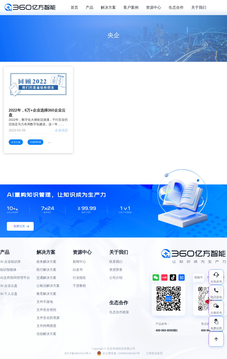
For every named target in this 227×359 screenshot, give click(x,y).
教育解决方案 (46, 294)
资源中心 (153, 7)
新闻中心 (79, 261)
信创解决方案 (46, 334)
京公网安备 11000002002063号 (118, 353)
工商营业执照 (154, 353)
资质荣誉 (115, 269)
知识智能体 (8, 269)
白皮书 (78, 269)
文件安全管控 (46, 310)
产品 (89, 7)
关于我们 (198, 7)
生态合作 (176, 7)
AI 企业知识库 (10, 261)
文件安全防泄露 (48, 318)
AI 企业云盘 (8, 286)
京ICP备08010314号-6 (77, 353)
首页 (74, 7)
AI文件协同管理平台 (15, 278)
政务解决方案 (46, 261)
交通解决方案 (46, 278)
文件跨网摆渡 (46, 326)
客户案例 (130, 7)
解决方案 (108, 7)
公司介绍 (115, 278)
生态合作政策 (119, 312)
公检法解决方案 (48, 286)
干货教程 (79, 286)
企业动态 (61, 130)
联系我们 (115, 261)
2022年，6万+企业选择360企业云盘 (37, 112)
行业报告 (79, 278)
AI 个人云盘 (8, 294)
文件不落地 (44, 302)
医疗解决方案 (46, 269)
